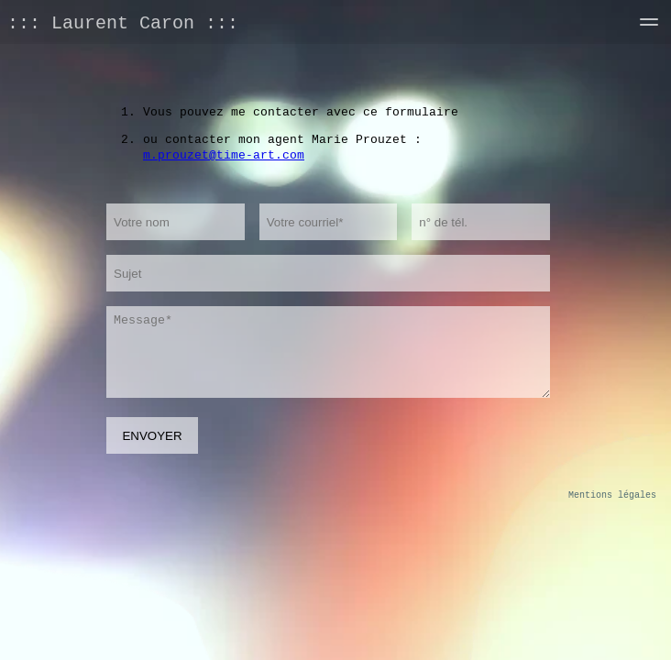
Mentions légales (612, 494)
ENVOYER (152, 436)
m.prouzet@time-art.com (223, 154)
